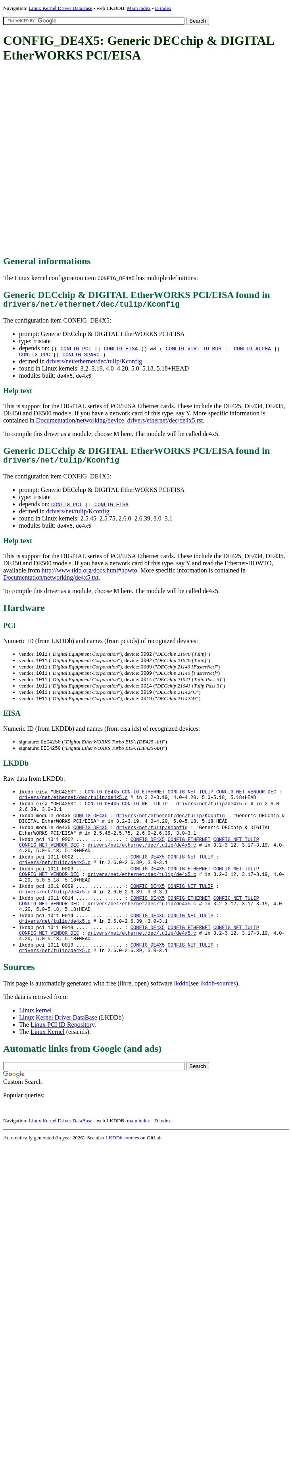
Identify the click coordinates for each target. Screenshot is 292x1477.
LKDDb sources (122, 1171)
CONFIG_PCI (75, 350)
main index (138, 1153)
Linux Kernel (48, 1064)
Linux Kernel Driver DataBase (60, 8)
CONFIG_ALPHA (252, 350)
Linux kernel (35, 1043)
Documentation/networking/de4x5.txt (50, 582)
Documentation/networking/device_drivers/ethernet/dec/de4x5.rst (119, 423)
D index (163, 8)
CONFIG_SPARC (81, 357)
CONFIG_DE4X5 (102, 801)
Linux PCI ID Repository (62, 1057)
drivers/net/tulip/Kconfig (77, 516)
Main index (139, 8)
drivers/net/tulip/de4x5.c (212, 814)
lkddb (181, 1016)
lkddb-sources (218, 1016)
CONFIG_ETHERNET (143, 801)
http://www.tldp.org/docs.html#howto (89, 575)
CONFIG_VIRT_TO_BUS (193, 350)
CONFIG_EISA (121, 350)
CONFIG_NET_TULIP (190, 801)
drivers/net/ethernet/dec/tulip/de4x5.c (73, 808)
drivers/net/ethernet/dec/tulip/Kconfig (94, 364)
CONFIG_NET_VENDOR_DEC (246, 801)
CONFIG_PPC (34, 357)
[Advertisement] (88, 159)
